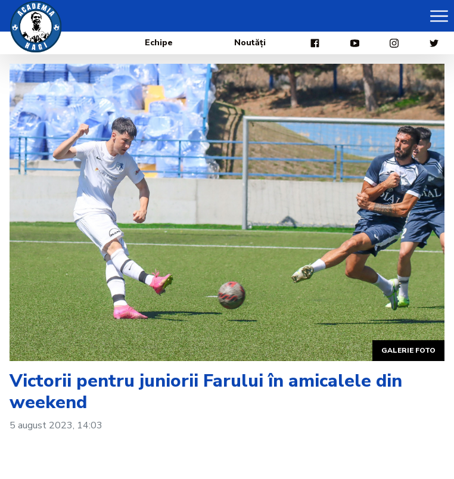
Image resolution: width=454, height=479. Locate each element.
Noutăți (250, 42)
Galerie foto (408, 350)
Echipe (159, 42)
